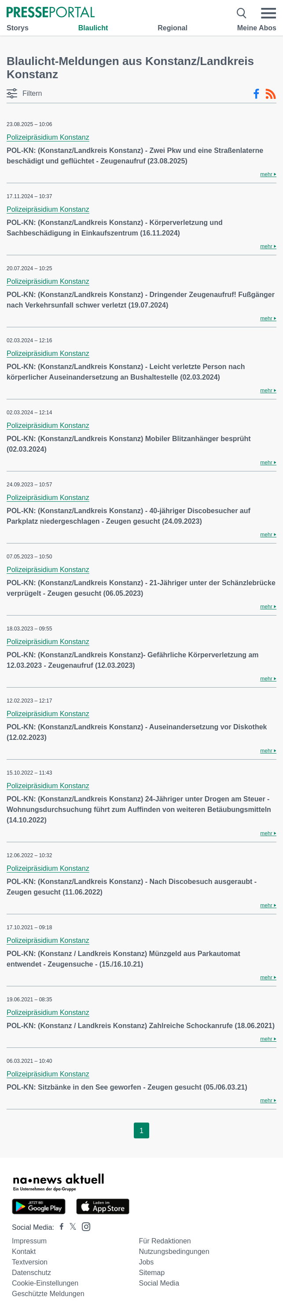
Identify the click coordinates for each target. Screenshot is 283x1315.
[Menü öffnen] (268, 13)
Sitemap (152, 1272)
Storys (18, 28)
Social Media (159, 1283)
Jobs (146, 1262)
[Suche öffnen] (241, 13)
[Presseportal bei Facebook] (59, 1227)
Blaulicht (93, 28)
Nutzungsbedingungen (174, 1251)
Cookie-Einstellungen (45, 1283)
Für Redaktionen (165, 1241)
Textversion (30, 1262)
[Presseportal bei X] (70, 1227)
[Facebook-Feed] (256, 94)
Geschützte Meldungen (48, 1293)
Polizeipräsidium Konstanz (48, 137)
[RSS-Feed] (270, 94)
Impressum (29, 1241)
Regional (172, 28)
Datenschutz (31, 1272)
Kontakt (24, 1251)
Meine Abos (256, 28)
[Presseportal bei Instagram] (83, 1226)
